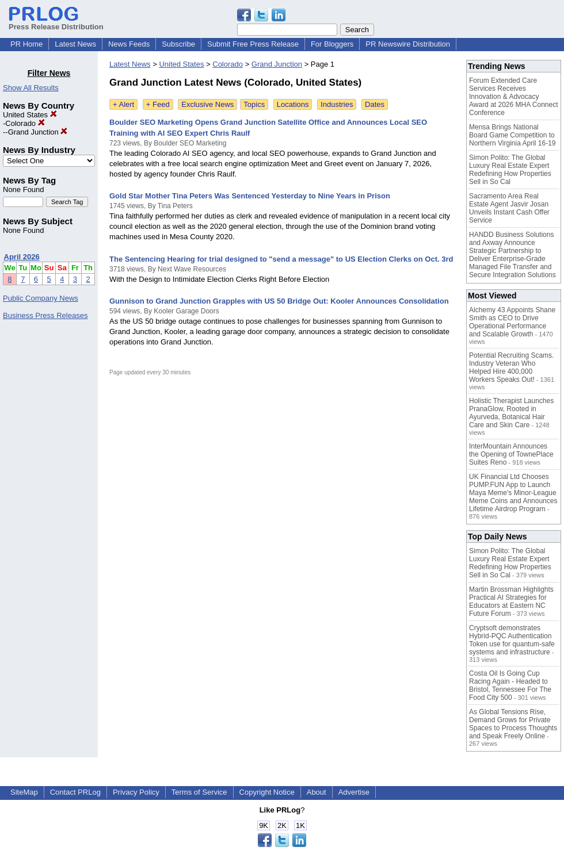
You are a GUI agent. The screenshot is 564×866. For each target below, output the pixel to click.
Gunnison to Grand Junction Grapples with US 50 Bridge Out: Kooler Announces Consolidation (279, 301)
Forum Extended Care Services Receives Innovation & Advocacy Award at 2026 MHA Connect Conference (513, 96)
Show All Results (31, 87)
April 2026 (22, 256)
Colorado (24, 123)
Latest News (75, 44)
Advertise (353, 792)
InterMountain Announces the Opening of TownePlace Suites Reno (511, 454)
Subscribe (178, 44)
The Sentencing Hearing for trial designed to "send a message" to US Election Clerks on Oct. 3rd (281, 259)
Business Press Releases (45, 315)
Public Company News (40, 298)
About (316, 792)
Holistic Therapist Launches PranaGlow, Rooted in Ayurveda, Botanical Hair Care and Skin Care (511, 413)
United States (30, 114)
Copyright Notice (267, 792)
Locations (293, 104)
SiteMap (24, 792)
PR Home (26, 44)
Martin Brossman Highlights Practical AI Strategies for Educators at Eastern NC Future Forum (511, 601)
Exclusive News (207, 104)
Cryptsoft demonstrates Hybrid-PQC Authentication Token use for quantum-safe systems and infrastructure (512, 640)
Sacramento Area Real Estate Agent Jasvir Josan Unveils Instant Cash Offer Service (509, 208)
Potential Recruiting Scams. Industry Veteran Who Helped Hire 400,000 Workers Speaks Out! (511, 367)
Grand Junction (38, 132)
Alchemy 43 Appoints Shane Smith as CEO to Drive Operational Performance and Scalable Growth (512, 322)
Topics (254, 104)
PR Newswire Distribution (407, 44)
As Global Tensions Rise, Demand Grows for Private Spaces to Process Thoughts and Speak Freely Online (513, 724)
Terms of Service (199, 792)
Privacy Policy (136, 792)
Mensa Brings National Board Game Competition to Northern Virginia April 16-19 (512, 135)
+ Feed (158, 104)
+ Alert (123, 104)
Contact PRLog (75, 792)
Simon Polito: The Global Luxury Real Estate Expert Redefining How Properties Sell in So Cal (510, 170)
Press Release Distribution (56, 22)
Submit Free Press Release (253, 44)
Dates (374, 104)
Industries (337, 104)
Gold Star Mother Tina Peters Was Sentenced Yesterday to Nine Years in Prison (249, 195)
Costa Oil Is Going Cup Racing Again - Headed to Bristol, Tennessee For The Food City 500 (510, 685)
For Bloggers (332, 44)
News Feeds (129, 44)
